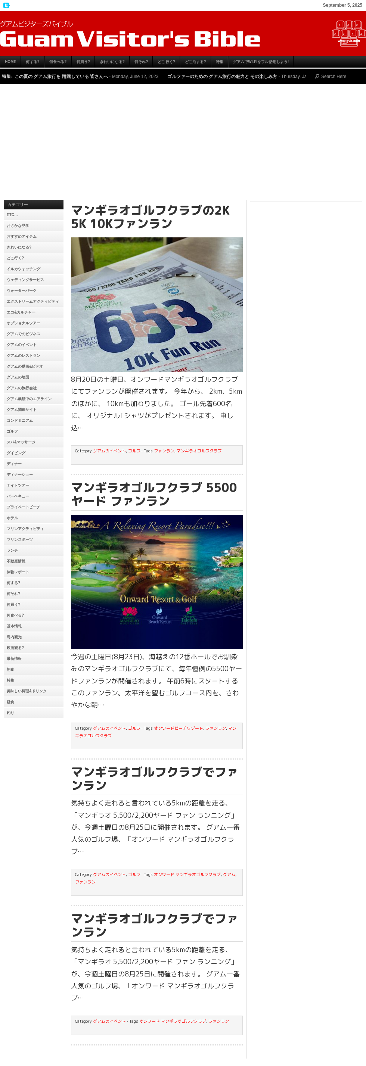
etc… (12, 215)
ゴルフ (12, 431)
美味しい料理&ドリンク (27, 691)
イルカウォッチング (23, 269)
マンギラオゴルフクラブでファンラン (154, 779)
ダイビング (16, 453)
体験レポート (18, 572)
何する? (33, 62)
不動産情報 (16, 561)
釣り (10, 713)
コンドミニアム (20, 420)
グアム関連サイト (22, 410)
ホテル (12, 518)
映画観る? (15, 648)
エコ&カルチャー (21, 312)
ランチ (12, 550)
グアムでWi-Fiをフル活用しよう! (261, 62)
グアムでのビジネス (23, 334)
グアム (229, 875)
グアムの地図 (18, 377)
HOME (10, 62)
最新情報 (14, 659)
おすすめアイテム (22, 236)
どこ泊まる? (195, 62)
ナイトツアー (18, 485)
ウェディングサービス (25, 280)
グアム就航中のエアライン (29, 399)
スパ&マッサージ (21, 442)
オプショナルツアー (23, 323)
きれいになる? (112, 62)
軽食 (10, 702)
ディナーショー (20, 475)
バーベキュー (18, 496)
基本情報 (14, 626)
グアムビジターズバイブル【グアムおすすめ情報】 (183, 33)
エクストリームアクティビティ (33, 301)
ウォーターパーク (22, 291)
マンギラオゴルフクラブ (199, 451)
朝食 (10, 669)
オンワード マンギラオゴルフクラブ (187, 875)
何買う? (83, 62)
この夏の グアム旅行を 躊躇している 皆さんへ (61, 76)
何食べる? (58, 62)
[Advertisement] (183, 143)
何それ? (141, 62)
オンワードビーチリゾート (178, 728)
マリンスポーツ (20, 539)
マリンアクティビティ (25, 529)
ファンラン (164, 451)
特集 (219, 62)
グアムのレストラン (23, 355)
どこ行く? (166, 62)
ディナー (14, 464)
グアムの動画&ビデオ (25, 366)
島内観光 (14, 637)
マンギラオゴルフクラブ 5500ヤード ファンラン (154, 494)
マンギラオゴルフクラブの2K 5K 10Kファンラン (150, 217)
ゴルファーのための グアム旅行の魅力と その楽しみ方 (222, 76)
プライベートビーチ (23, 507)
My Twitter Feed (5, 5)
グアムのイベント (22, 345)
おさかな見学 (18, 226)
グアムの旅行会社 (22, 388)
